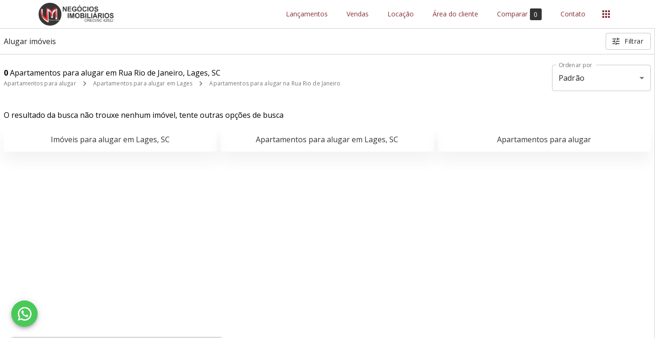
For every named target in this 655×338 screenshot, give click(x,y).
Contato (572, 14)
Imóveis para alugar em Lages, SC (110, 139)
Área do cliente (455, 14)
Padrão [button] (571, 78)
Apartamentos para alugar (40, 83)
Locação (400, 14)
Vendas (358, 14)
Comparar (519, 14)
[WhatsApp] (24, 313)
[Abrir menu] (606, 14)
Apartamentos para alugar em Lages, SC (327, 139)
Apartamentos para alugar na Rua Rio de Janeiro (274, 83)
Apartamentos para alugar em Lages (143, 83)
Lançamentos (307, 14)
